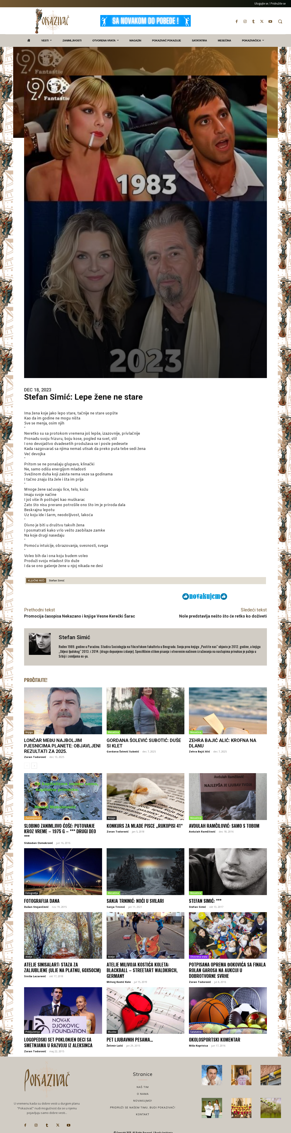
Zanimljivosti (32, 817)
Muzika (112, 1030)
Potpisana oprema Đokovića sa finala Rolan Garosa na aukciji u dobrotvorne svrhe (228, 969)
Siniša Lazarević (35, 975)
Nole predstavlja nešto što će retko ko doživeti (223, 616)
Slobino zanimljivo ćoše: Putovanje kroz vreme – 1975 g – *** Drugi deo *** (60, 831)
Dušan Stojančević (36, 906)
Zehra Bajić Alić (199, 751)
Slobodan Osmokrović (38, 842)
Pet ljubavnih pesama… (130, 1038)
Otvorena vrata (198, 955)
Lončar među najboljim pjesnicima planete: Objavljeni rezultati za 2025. (62, 746)
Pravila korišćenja (163, 1131)
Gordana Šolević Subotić (123, 751)
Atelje (28, 955)
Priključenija (32, 1030)
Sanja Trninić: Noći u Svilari (135, 900)
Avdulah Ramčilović (202, 831)
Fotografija (31, 892)
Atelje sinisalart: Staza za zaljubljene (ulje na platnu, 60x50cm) (63, 966)
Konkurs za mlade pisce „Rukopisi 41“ (145, 825)
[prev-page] (27, 766)
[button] (280, 21)
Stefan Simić (56, 580)
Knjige (29, 732)
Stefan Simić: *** (205, 900)
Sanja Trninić (116, 906)
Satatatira (195, 1030)
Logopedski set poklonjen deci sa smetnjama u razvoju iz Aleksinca (58, 1041)
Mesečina (113, 732)
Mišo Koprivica (198, 1044)
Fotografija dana (42, 900)
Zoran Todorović (35, 757)
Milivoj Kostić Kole (119, 980)
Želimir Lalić (115, 1044)
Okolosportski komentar (215, 1038)
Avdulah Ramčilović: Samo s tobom (224, 825)
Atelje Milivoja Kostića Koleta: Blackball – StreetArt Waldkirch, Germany (142, 969)
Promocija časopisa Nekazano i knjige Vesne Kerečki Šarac (79, 616)
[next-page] (34, 766)
